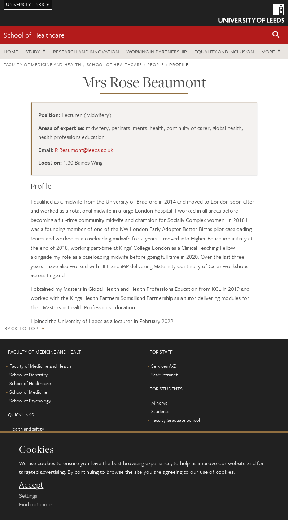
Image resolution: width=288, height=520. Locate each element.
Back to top (21, 328)
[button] (276, 35)
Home (11, 51)
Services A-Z (163, 366)
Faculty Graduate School (175, 420)
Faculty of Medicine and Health (43, 64)
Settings (28, 495)
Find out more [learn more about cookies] (35, 504)
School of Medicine (28, 392)
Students (160, 411)
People (155, 64)
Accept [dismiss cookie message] (31, 484)
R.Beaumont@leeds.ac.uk (84, 150)
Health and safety (26, 428)
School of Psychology (30, 400)
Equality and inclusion (224, 51)
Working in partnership (156, 51)
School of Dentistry (28, 374)
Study (32, 51)
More (268, 51)
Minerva (159, 402)
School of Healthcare (34, 35)
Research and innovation (86, 51)
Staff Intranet (164, 374)
